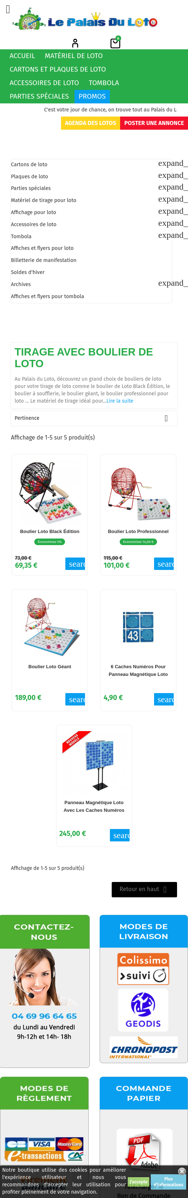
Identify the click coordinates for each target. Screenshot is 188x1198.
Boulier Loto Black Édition (50, 531)
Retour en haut (144, 889)
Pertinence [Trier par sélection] (94, 418)
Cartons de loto (29, 164)
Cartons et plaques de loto (57, 69)
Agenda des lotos (90, 122)
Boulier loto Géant (49, 666)
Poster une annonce (154, 122)
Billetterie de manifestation (43, 260)
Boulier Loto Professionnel (138, 531)
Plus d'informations (168, 1181)
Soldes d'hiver (28, 272)
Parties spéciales (39, 96)
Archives (21, 284)
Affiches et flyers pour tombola (47, 296)
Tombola (104, 83)
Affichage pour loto (33, 212)
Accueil (22, 56)
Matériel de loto (74, 56)
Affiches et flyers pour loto (42, 248)
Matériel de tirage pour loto (43, 200)
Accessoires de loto (44, 83)
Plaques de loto (29, 177)
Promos (91, 96)
